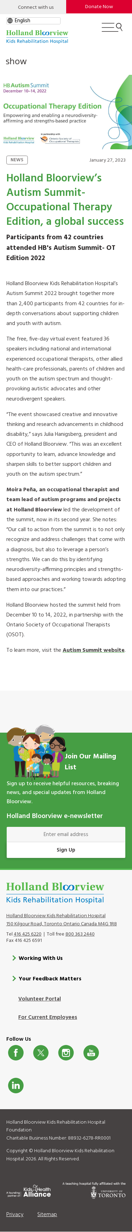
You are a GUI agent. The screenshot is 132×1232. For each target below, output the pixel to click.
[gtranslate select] (33, 20)
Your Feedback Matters (50, 979)
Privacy (15, 1214)
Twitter (40, 1052)
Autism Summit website (94, 650)
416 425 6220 (28, 934)
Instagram (65, 1052)
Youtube (91, 1052)
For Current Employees (47, 1017)
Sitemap (47, 1214)
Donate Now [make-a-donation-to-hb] (99, 7)
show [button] (16, 61)
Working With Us (41, 958)
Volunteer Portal (39, 999)
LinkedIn (15, 1085)
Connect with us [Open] (36, 8)
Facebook (15, 1052)
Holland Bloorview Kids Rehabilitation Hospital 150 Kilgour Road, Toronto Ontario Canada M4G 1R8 (61, 920)
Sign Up (66, 850)
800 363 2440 (80, 934)
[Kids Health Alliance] (28, 1189)
